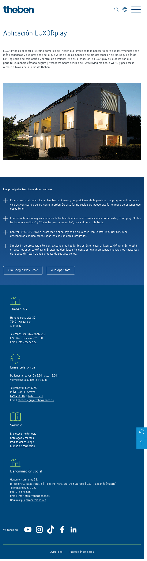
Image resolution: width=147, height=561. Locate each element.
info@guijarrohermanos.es (34, 495)
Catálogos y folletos (22, 438)
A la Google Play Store (23, 270)
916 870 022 (28, 487)
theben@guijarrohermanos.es (36, 400)
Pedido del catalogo (22, 442)
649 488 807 (17, 396)
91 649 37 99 (29, 387)
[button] (20, 87)
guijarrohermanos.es (33, 500)
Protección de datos (81, 551)
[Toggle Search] (116, 10)
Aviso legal (56, 551)
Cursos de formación (22, 446)
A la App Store (61, 270)
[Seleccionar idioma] (125, 10)
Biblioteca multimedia (23, 433)
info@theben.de (27, 342)
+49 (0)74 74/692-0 (33, 334)
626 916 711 (35, 396)
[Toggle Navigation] (136, 9)
